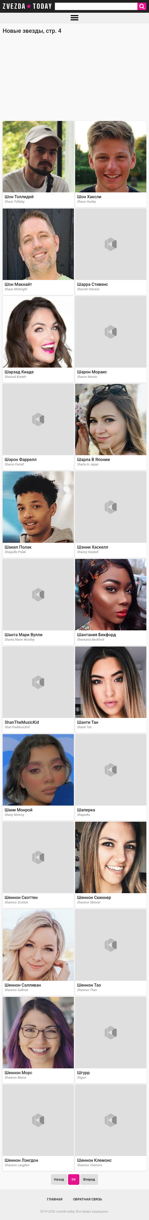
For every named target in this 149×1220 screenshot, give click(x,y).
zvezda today (27, 6)
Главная (55, 1199)
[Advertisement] (74, 80)
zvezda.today (65, 1211)
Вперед (89, 1179)
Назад (59, 1179)
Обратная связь (87, 1199)
